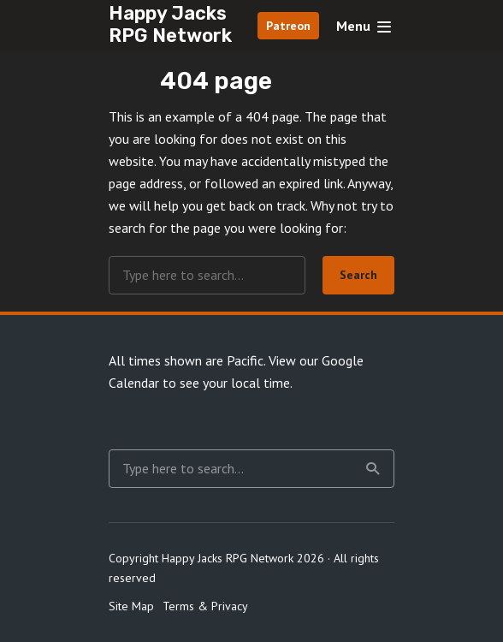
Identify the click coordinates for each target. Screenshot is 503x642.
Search (358, 274)
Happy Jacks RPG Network (170, 24)
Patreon (288, 25)
